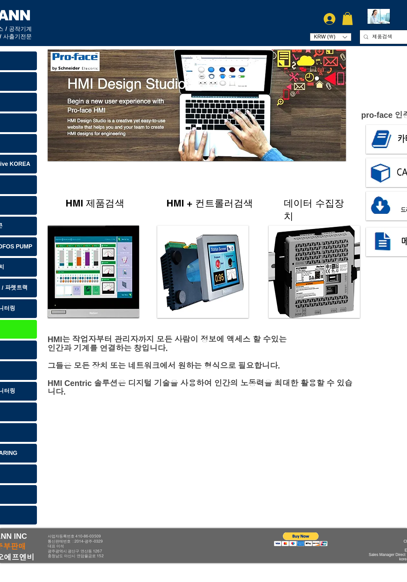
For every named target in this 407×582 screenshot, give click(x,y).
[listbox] (330, 37)
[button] (347, 18)
